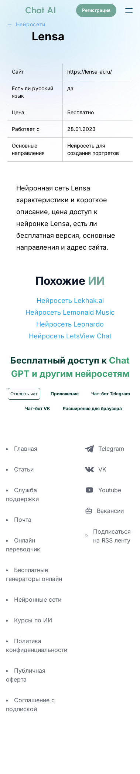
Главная (25, 465)
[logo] (31, 10)
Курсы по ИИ (33, 636)
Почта (22, 536)
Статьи (24, 485)
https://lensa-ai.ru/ (89, 88)
